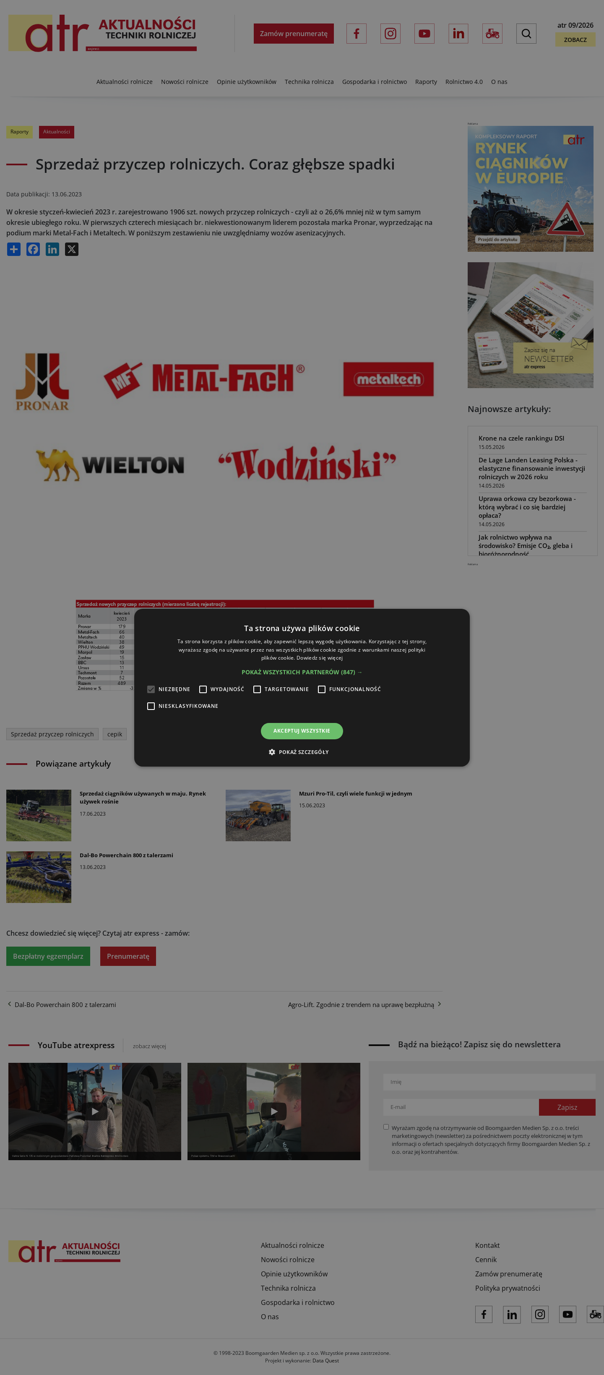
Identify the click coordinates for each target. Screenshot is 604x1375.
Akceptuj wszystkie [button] (301, 730)
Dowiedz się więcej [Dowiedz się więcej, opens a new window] (320, 657)
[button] (302, 672)
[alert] (302, 687)
